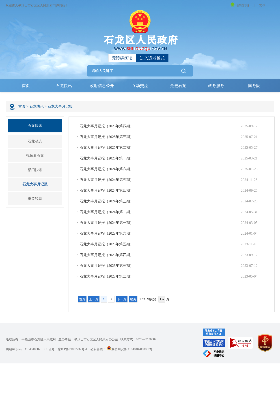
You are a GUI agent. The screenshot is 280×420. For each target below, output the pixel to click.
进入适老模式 (152, 58)
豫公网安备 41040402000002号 (130, 349)
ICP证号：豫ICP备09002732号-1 (65, 349)
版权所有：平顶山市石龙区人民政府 (31, 339)
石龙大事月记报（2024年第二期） (107, 212)
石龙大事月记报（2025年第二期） (107, 147)
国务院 (254, 85)
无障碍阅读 (122, 58)
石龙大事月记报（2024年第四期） (107, 190)
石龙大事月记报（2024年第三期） (107, 201)
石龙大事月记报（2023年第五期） (107, 244)
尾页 (133, 299)
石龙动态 (35, 141)
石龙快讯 (64, 85)
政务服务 (216, 85)
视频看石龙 (35, 155)
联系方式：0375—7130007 (138, 339)
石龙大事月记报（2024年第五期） (107, 180)
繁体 (262, 5)
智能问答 (239, 4)
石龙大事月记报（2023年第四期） (107, 255)
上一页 (93, 299)
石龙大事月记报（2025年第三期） (107, 137)
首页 (26, 85)
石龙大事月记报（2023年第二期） (107, 276)
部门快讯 (35, 170)
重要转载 (35, 198)
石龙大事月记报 (60, 106)
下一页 (121, 299)
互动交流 (140, 85)
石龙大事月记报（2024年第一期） (107, 223)
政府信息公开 (102, 85)
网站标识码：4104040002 (23, 349)
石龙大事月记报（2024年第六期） (107, 169)
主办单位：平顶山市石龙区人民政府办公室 (88, 339)
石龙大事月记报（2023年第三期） (107, 265)
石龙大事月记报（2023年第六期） (107, 233)
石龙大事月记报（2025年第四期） (107, 126)
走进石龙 (178, 85)
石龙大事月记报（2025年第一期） (107, 158)
